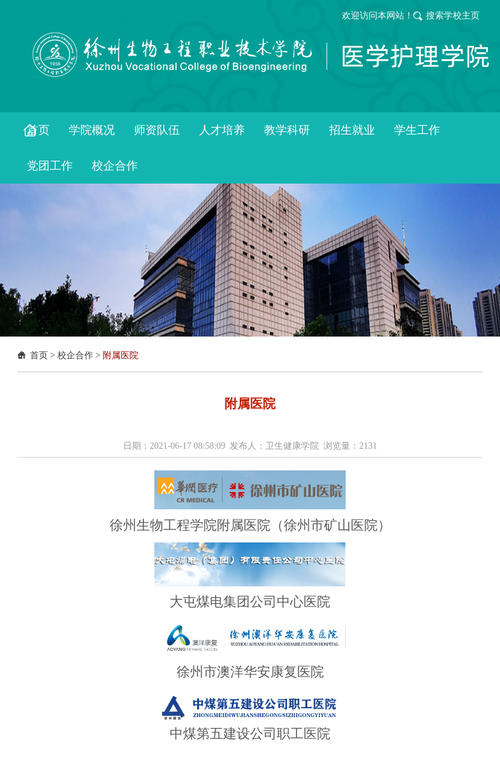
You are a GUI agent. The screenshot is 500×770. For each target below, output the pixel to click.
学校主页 (462, 15)
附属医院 (120, 355)
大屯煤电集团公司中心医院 (250, 601)
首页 (39, 355)
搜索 (435, 15)
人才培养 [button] (222, 130)
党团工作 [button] (50, 165)
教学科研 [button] (287, 130)
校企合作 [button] (115, 165)
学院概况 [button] (92, 130)
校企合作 (75, 355)
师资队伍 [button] (157, 130)
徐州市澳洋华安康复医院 (250, 671)
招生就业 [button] (352, 130)
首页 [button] (38, 130)
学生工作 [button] (417, 130)
